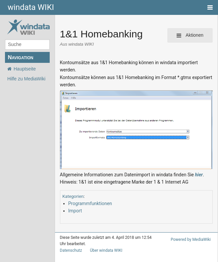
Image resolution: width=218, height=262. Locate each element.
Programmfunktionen (88, 195)
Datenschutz (70, 242)
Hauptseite (25, 68)
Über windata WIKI (103, 242)
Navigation (20, 57)
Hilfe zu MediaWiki (26, 78)
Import (74, 203)
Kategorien (72, 188)
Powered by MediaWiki (192, 232)
